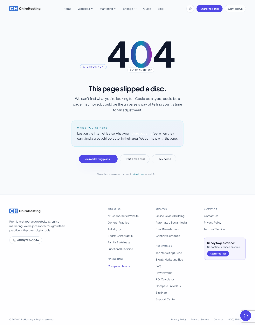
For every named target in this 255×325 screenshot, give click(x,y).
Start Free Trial (209, 8)
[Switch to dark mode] (190, 8)
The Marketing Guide (169, 253)
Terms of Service (214, 229)
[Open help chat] (245, 315)
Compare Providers (168, 286)
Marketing (108, 8)
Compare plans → (119, 266)
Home (68, 8)
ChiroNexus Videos (168, 235)
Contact (218, 319)
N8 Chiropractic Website (123, 216)
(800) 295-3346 (26, 240)
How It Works (164, 272)
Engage (130, 8)
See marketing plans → (98, 159)
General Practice (118, 222)
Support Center (166, 299)
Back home (164, 159)
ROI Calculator (165, 279)
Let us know (138, 174)
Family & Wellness (119, 242)
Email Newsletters (167, 229)
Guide (147, 8)
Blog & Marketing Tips (169, 259)
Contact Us (235, 8)
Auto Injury (114, 229)
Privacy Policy (212, 222)
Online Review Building (170, 216)
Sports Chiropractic (120, 235)
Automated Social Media (171, 222)
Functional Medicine (120, 249)
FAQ (158, 266)
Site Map (161, 292)
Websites (86, 8)
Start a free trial (135, 159)
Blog (160, 8)
